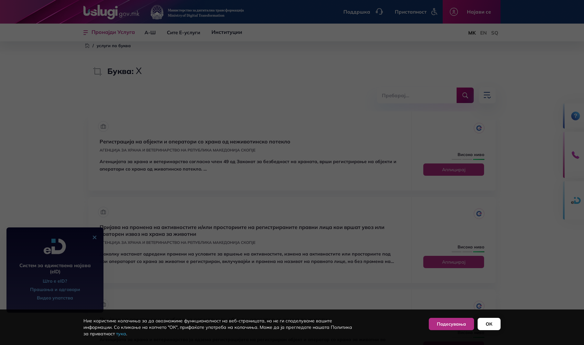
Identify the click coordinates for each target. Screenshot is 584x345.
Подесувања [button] (451, 324)
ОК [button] (489, 324)
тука (121, 334)
